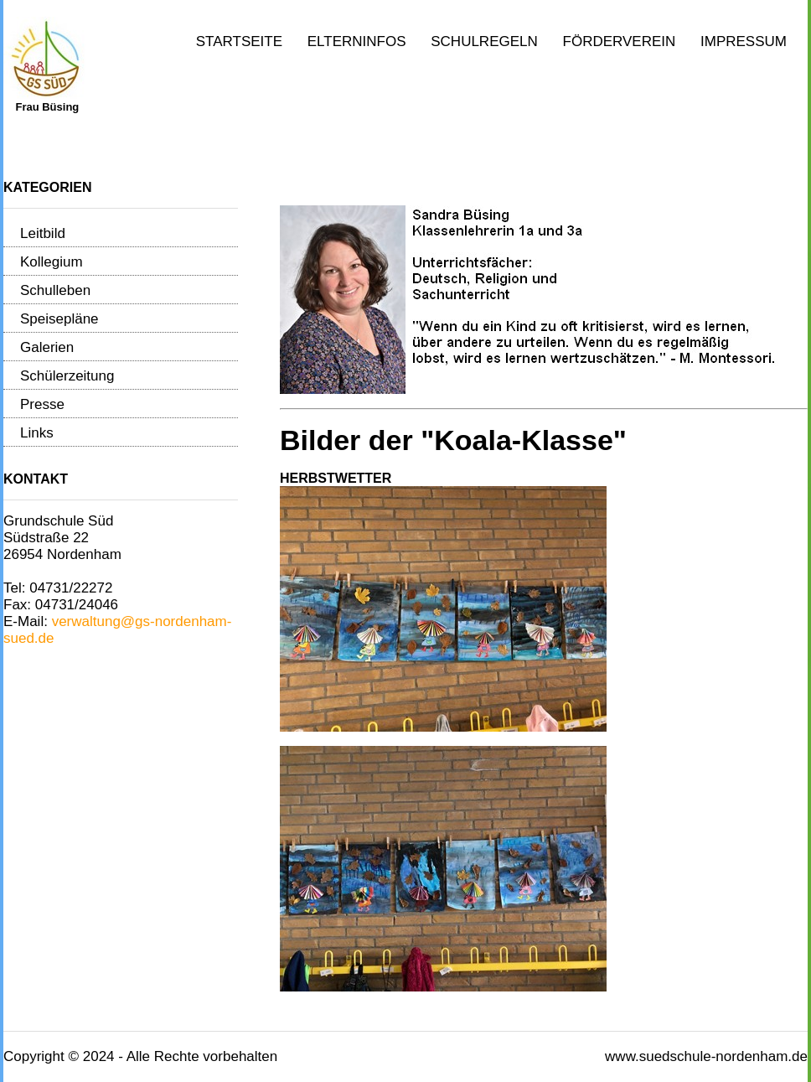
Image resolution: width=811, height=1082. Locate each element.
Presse (42, 404)
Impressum (743, 41)
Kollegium (51, 262)
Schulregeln (484, 41)
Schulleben (55, 290)
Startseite (239, 41)
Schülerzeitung (67, 376)
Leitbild (42, 233)
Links (37, 433)
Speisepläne (59, 319)
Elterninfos (356, 41)
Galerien (47, 347)
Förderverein (619, 41)
